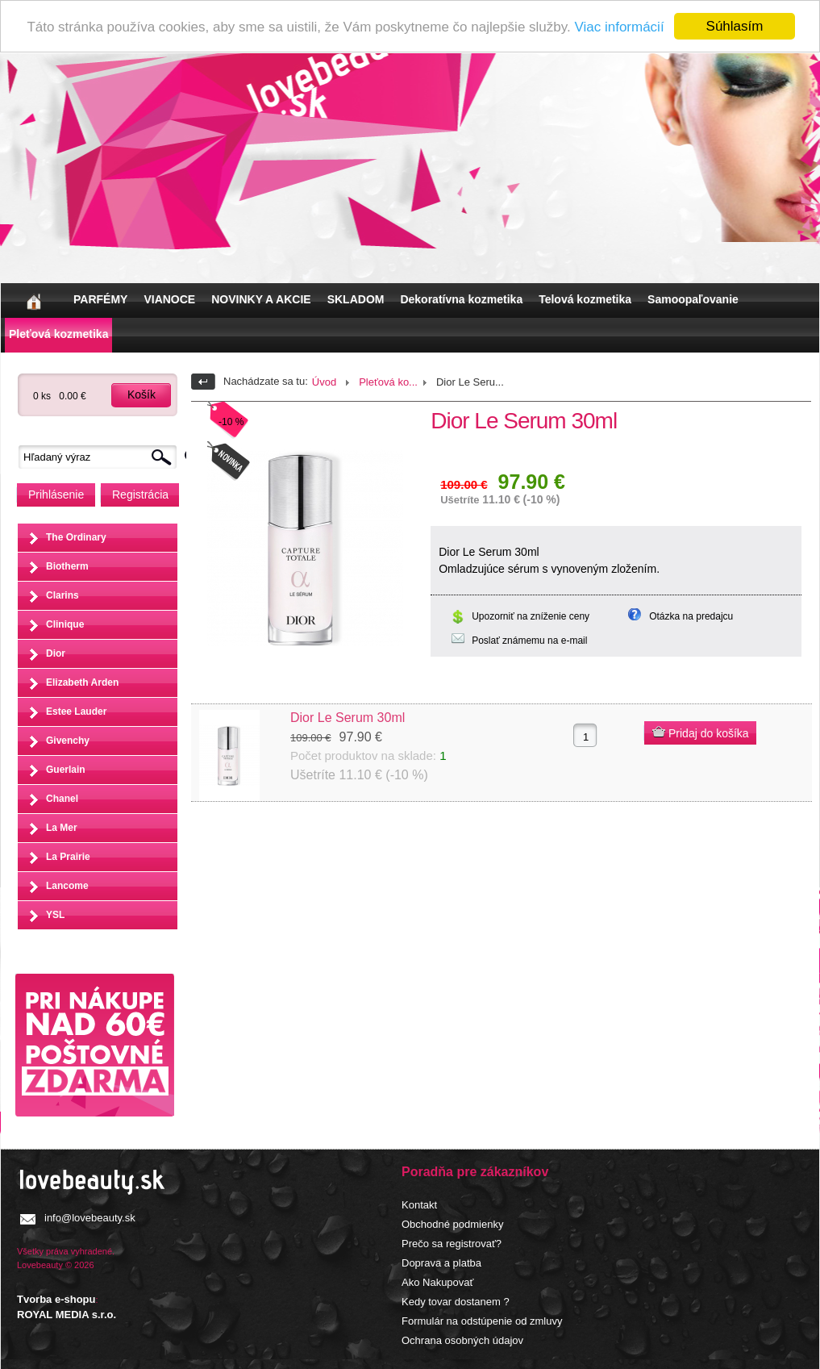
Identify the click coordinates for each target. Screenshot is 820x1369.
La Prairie (68, 856)
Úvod (324, 382)
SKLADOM (356, 299)
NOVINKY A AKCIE (260, 299)
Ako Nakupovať (437, 1282)
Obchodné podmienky (452, 1224)
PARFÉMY (100, 299)
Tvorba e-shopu (56, 1299)
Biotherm (67, 566)
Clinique (65, 624)
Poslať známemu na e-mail (529, 640)
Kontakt (419, 1205)
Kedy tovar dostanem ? (456, 1302)
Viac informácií (619, 27)
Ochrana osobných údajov (462, 1340)
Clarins (62, 595)
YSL (55, 914)
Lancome (67, 885)
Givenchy (67, 740)
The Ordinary (76, 537)
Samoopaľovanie (693, 299)
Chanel (62, 798)
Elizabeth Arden (82, 682)
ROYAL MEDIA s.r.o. (66, 1314)
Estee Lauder (76, 711)
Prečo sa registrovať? (452, 1244)
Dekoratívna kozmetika (461, 299)
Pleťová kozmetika (58, 334)
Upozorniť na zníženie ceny (530, 616)
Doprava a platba (441, 1263)
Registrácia (140, 494)
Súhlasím (735, 26)
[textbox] (101, 457)
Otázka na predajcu (691, 616)
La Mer (61, 827)
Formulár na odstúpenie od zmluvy (482, 1321)
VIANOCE (169, 299)
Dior (55, 653)
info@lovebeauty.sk (89, 1218)
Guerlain (65, 769)
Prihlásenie (56, 494)
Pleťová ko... (388, 382)
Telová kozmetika (585, 299)
